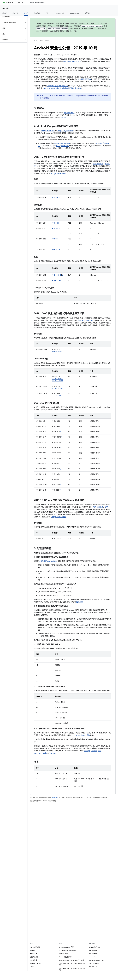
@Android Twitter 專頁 (66, 947)
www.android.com (95, 957)
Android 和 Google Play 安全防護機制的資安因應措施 (62, 88)
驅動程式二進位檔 (35, 963)
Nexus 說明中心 (94, 954)
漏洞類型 (81, 320)
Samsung (52, 753)
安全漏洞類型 (98, 164)
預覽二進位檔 (34, 957)
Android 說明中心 (94, 947)
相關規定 (33, 950)
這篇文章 (63, 118)
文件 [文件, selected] (19, 2)
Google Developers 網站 (81, 735)
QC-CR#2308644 (57, 388)
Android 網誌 (63, 954)
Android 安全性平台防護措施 (57, 86)
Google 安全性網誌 (65, 957)
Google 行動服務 (62, 146)
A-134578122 (56, 223)
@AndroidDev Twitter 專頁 (67, 950)
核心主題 (37, 13)
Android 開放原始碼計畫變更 (60, 31)
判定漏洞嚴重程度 (84, 79)
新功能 (4, 13)
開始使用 (15, 13)
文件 (41, 40)
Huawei (94, 751)
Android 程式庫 (35, 947)
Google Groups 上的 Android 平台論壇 (71, 960)
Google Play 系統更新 (58, 174)
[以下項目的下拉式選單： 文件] (23, 2)
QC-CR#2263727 (57, 379)
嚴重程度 (89, 320)
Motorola (37, 753)
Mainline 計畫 (69, 113)
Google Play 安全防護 (65, 131)
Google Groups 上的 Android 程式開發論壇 (72, 964)
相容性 (48, 13)
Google (87, 751)
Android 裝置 (60, 13)
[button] (12, 16)
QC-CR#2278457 (57, 396)
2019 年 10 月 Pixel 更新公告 (55, 96)
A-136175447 (56, 239)
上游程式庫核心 (57, 351)
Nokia (45, 753)
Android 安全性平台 (48, 131)
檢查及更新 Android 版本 (72, 61)
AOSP (35, 40)
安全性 (47, 40)
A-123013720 (56, 197)
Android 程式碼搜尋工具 (36, 2)
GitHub (32, 967)
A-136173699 (56, 228)
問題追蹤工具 (93, 967)
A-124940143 (56, 280)
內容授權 (55, 797)
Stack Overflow (94, 963)
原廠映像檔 (33, 960)
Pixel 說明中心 (93, 950)
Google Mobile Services (96, 960)
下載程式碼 (33, 954)
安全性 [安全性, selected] (26, 13)
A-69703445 (56, 249)
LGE (99, 751)
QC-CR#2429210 (57, 381)
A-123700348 (56, 275)
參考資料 (87, 13)
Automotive (74, 13)
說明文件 (5, 8)
